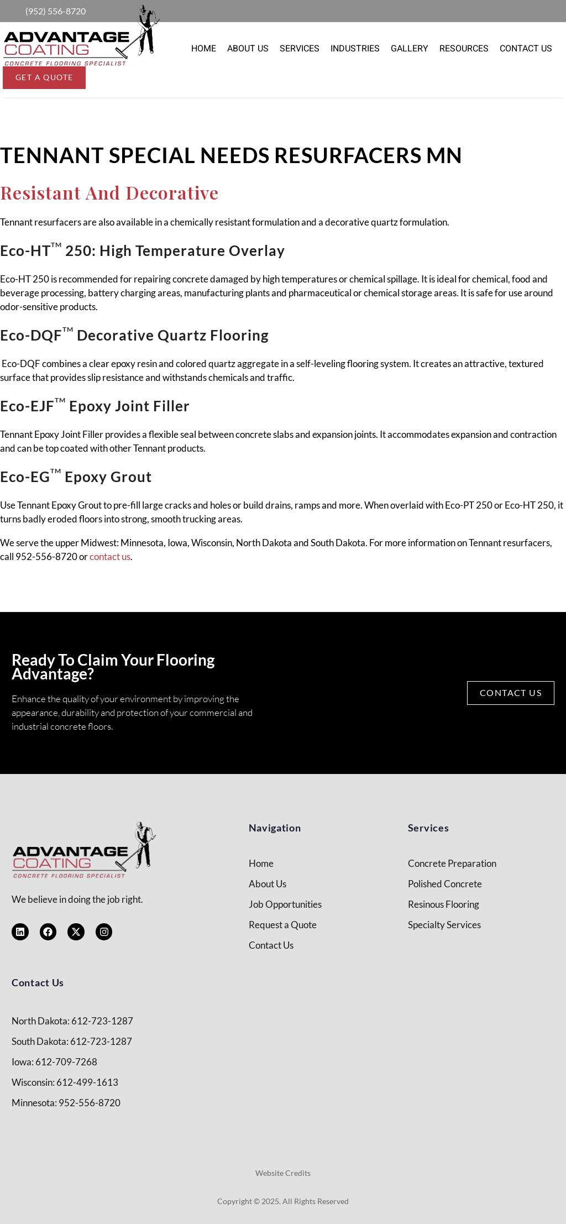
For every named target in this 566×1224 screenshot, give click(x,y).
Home (203, 48)
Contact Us (526, 48)
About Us (248, 48)
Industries (355, 48)
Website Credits (283, 1173)
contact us (110, 556)
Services (299, 48)
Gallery (409, 48)
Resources (464, 48)
